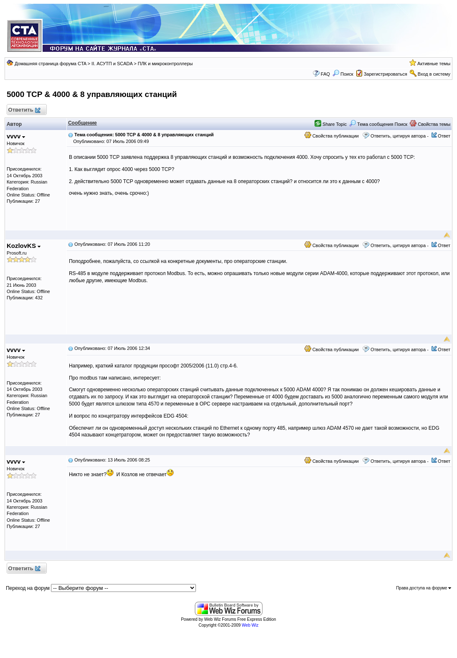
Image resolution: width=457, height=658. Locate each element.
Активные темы (433, 63)
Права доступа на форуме (423, 588)
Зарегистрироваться (385, 74)
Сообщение (82, 123)
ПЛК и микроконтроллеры (165, 63)
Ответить (24, 110)
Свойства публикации (332, 135)
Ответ (444, 135)
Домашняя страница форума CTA (50, 63)
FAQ (325, 74)
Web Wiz (250, 625)
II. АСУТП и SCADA (111, 63)
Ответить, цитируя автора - (400, 135)
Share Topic (331, 124)
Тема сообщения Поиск (378, 124)
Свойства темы (430, 124)
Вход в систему (434, 74)
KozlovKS (24, 245)
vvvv (16, 136)
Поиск (343, 74)
